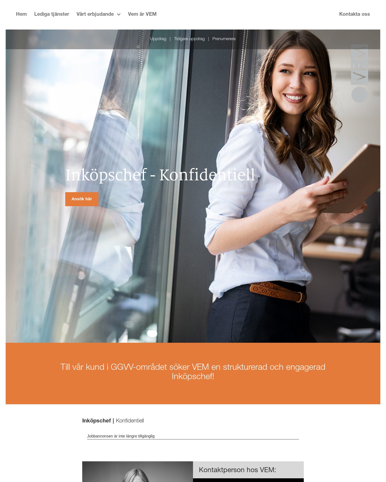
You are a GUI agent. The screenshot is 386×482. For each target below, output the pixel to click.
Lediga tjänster (51, 14)
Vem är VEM (142, 14)
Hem (21, 14)
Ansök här (82, 199)
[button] (98, 14)
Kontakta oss (354, 14)
